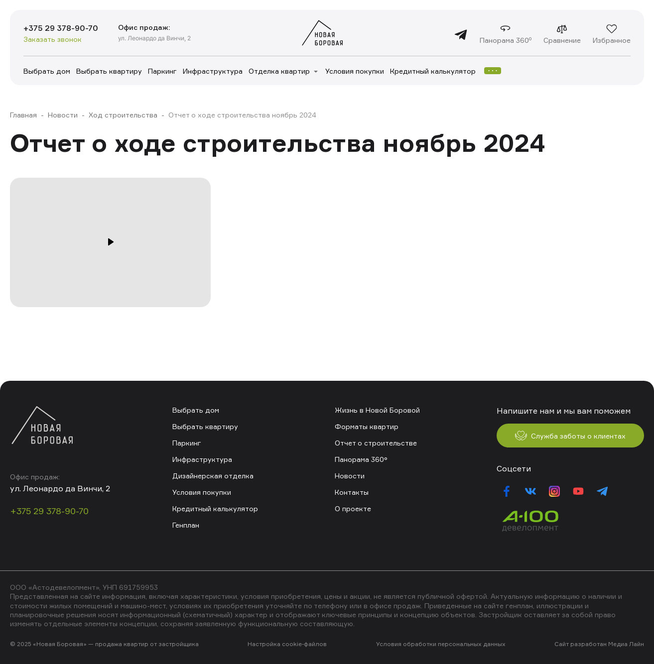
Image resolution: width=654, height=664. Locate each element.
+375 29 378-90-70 (60, 28)
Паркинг (162, 71)
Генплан (185, 525)
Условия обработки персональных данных (441, 644)
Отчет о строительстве (376, 443)
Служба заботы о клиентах (570, 436)
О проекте (353, 508)
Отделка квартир (279, 71)
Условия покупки (354, 71)
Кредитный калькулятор (433, 71)
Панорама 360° (361, 459)
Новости (63, 115)
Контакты (352, 492)
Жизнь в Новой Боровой (377, 410)
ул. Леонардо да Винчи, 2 (154, 38)
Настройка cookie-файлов (287, 644)
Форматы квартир (366, 426)
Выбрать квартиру (109, 71)
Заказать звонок (52, 39)
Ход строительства (123, 115)
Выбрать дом (46, 71)
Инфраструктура (213, 71)
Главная (23, 115)
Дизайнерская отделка (213, 475)
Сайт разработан (580, 644)
